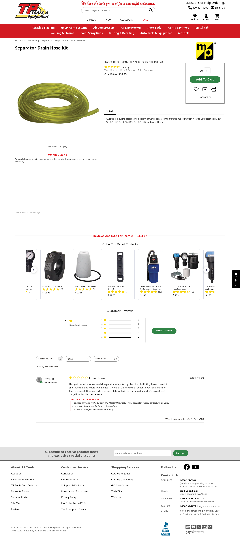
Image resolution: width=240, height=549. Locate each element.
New (108, 19)
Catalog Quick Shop (122, 479)
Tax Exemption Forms (73, 509)
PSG (195, 532)
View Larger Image (57, 146)
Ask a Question (145, 70)
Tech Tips (116, 491)
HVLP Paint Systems (74, 27)
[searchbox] (46, 358)
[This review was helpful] (195, 419)
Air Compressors (104, 27)
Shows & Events (20, 491)
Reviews (15, 509)
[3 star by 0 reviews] (120, 329)
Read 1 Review (127, 70)
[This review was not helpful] (200, 419)
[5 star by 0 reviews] (120, 320)
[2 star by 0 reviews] (120, 333)
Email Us (218, 8)
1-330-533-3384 (188, 498)
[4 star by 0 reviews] (120, 325)
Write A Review (164, 330)
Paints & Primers (178, 27)
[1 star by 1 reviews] (120, 337)
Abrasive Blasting (43, 27)
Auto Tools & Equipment (156, 33)
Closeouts (126, 19)
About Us (16, 473)
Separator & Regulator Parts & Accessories (63, 40)
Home (18, 40)
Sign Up (181, 453)
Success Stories (19, 497)
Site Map (16, 503)
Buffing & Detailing (121, 33)
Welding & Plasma (62, 33)
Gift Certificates (120, 485)
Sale (145, 19)
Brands (91, 19)
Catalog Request (120, 473)
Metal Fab (201, 27)
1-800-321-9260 (188, 480)
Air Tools (183, 33)
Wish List (116, 497)
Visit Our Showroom (22, 479)
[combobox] (78, 359)
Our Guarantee (70, 479)
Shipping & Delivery (72, 485)
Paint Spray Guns (92, 33)
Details (110, 111)
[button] (34, 270)
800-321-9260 (198, 8)
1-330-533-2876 (188, 506)
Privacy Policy (69, 497)
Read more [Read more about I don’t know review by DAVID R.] (96, 394)
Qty (201, 70)
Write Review (110, 70)
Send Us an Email (189, 490)
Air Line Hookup (131, 27)
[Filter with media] (106, 359)
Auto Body (154, 27)
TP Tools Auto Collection (25, 485)
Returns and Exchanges (74, 491)
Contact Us (67, 473)
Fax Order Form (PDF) (73, 503)
